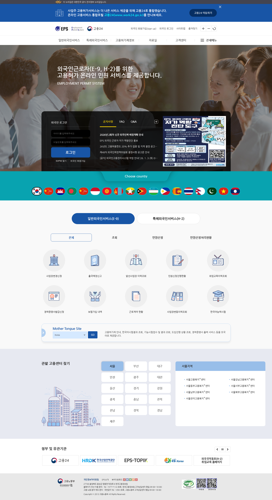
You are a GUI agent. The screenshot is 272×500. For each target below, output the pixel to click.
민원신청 (157, 237)
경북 (136, 410)
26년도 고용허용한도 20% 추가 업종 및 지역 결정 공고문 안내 (129, 146)
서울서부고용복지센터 (243, 385)
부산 (136, 366)
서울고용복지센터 (195, 379)
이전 (217, 449)
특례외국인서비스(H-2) (168, 218)
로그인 (71, 152)
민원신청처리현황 (201, 237)
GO (92, 334)
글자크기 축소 (208, 28)
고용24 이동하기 (203, 12)
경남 (159, 410)
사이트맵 (180, 28)
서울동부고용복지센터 (198, 385)
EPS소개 (105, 480)
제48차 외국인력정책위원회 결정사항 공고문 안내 (124, 152)
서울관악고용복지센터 (198, 398)
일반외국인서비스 (69, 40)
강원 (159, 388)
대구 (159, 366)
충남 (136, 399)
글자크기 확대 (203, 28)
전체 (71, 237)
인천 (112, 377)
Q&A (134, 121)
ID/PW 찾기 (61, 161)
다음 (227, 449)
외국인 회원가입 (77, 161)
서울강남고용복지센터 (243, 379)
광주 (136, 377)
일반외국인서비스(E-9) (103, 218)
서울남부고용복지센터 (198, 391)
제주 (112, 421)
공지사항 (108, 121)
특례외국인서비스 (97, 40)
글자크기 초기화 (214, 28)
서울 (112, 366)
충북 (112, 399)
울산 (112, 388)
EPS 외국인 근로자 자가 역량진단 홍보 (119, 140)
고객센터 (180, 40)
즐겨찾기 (192, 28)
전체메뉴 (211, 40)
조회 (114, 237)
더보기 (156, 122)
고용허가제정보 (125, 40)
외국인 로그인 (166, 28)
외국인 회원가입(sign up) (143, 28)
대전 (159, 377)
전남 (112, 410)
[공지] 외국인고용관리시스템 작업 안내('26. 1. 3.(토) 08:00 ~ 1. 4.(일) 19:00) (129, 158)
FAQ (121, 121)
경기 (136, 388)
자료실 (153, 40)
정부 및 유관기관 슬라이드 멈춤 (222, 450)
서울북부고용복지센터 (243, 391)
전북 (159, 399)
